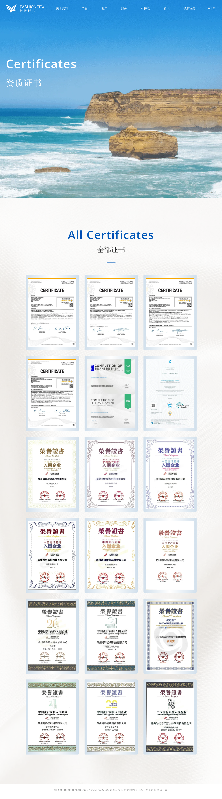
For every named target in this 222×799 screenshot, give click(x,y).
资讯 (166, 8)
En (214, 8)
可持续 (145, 8)
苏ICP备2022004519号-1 (107, 789)
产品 (84, 8)
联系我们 (189, 8)
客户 (104, 8)
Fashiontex (25, 8)
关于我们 (62, 8)
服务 (124, 8)
